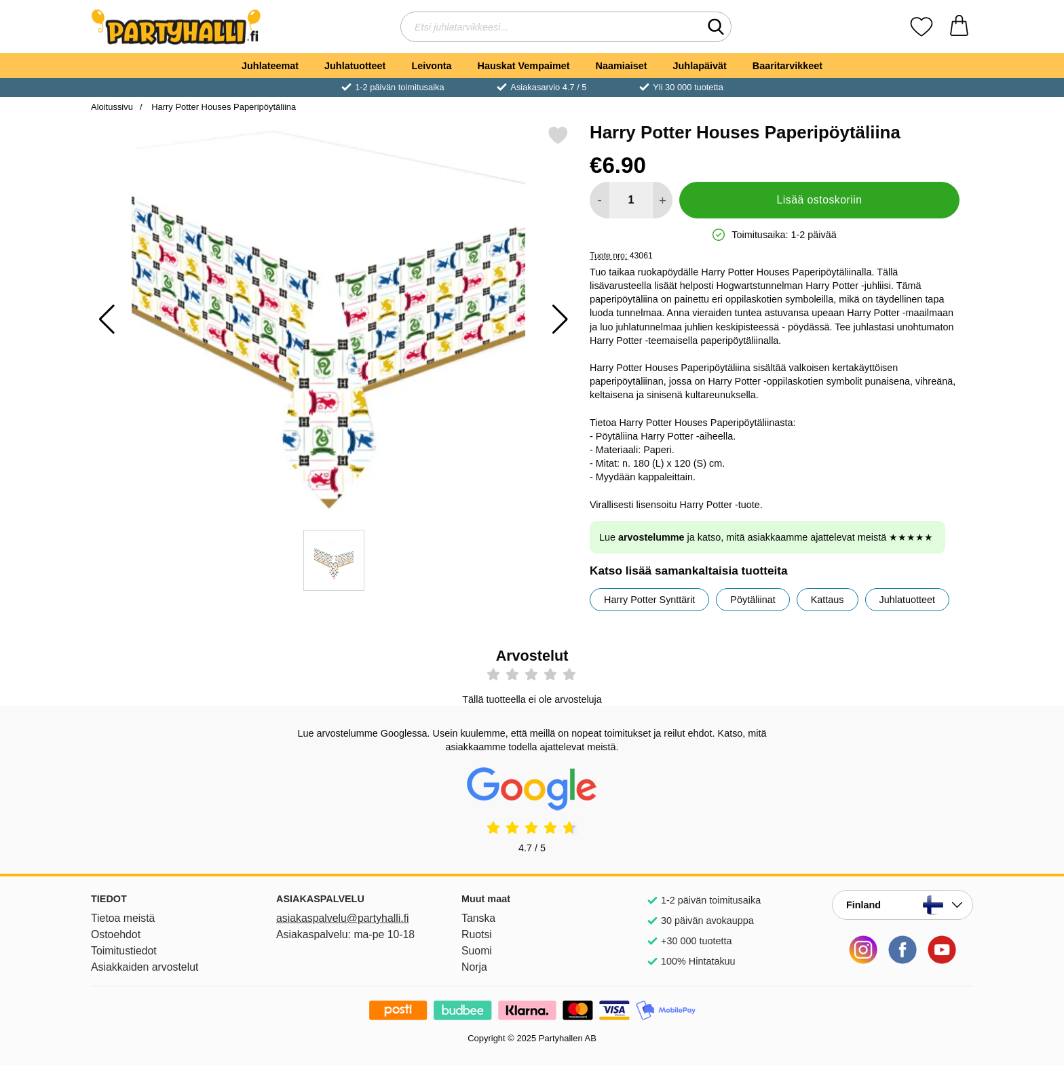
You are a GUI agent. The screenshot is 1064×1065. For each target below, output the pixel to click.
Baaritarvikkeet (787, 65)
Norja (474, 967)
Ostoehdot (115, 934)
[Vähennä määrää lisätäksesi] (599, 200)
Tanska (478, 918)
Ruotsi (476, 934)
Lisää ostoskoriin (819, 200)
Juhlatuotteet (354, 65)
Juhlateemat (270, 65)
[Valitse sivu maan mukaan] (902, 905)
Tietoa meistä (123, 918)
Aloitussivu (112, 107)
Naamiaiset (621, 65)
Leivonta (431, 65)
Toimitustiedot (124, 950)
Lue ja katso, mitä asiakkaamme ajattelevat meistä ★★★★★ (766, 537)
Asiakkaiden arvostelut (144, 967)
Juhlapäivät (700, 65)
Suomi (476, 950)
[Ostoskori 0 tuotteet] (959, 26)
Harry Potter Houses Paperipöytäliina (223, 107)
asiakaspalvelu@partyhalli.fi (342, 918)
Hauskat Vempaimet (524, 65)
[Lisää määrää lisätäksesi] (662, 200)
